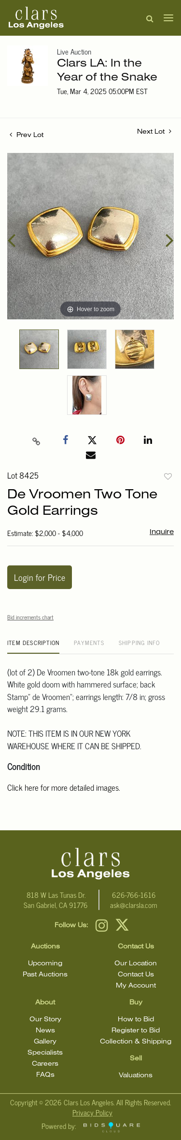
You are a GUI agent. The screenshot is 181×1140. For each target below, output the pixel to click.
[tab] (33, 646)
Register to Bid (135, 1030)
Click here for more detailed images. (63, 787)
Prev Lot (26, 135)
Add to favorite (168, 476)
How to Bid (136, 1019)
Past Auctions (45, 974)
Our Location (135, 963)
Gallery (45, 1041)
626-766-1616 (134, 895)
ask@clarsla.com (133, 905)
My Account (136, 986)
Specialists (45, 1053)
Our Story (45, 1019)
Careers (45, 1064)
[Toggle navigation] (165, 18)
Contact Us (136, 974)
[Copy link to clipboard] (36, 440)
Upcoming (45, 963)
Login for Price (39, 577)
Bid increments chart (30, 617)
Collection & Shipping (135, 1041)
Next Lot (154, 131)
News (45, 1030)
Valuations (136, 1075)
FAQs (45, 1075)
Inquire (162, 532)
